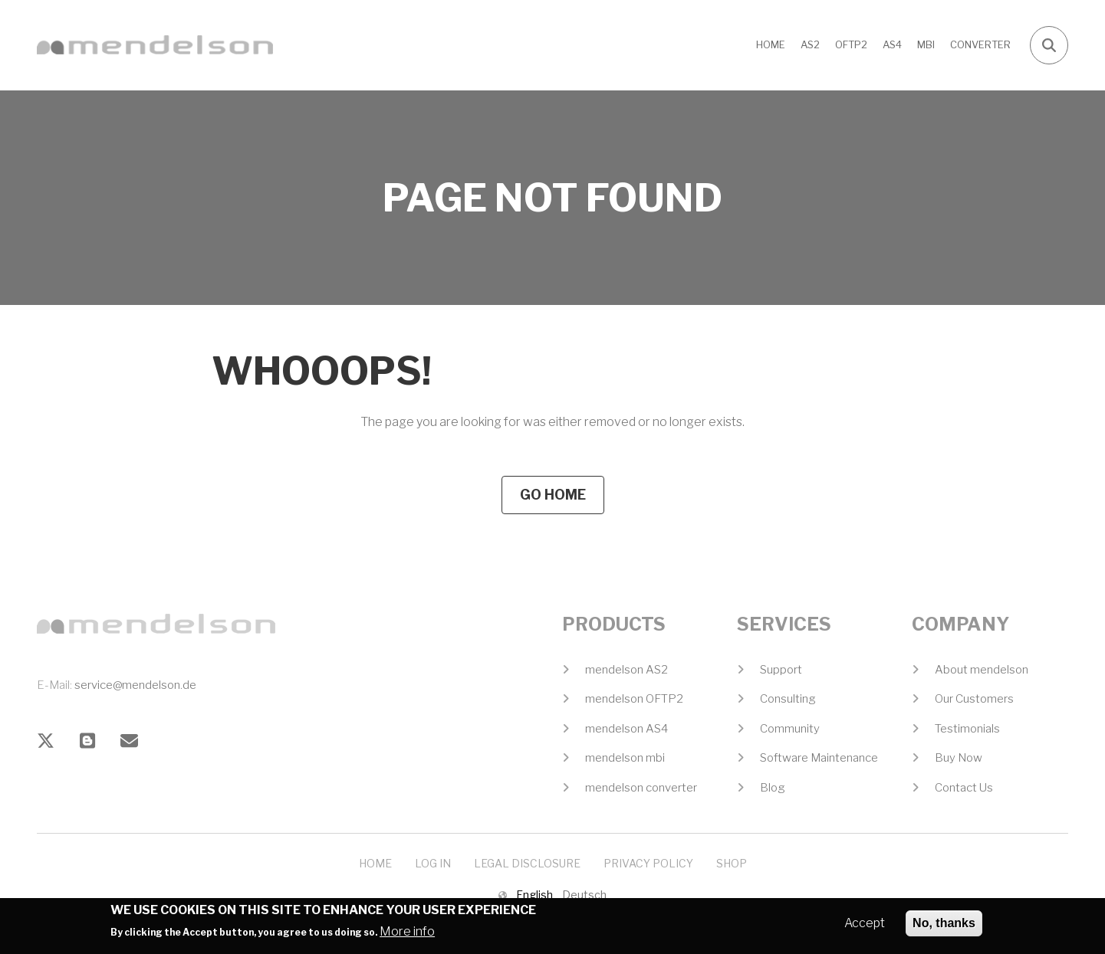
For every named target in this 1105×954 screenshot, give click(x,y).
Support (781, 670)
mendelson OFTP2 (634, 699)
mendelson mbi (625, 758)
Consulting (788, 699)
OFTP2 (851, 44)
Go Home (553, 495)
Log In (433, 863)
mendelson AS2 (626, 670)
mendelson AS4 (626, 729)
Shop (731, 863)
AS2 (810, 44)
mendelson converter (641, 788)
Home (770, 44)
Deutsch (584, 894)
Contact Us (964, 788)
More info (407, 936)
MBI (926, 44)
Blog (772, 788)
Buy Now (958, 758)
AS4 (892, 44)
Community (790, 729)
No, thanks (944, 927)
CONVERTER (980, 44)
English (534, 894)
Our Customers (974, 699)
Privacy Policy (648, 863)
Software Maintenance (819, 758)
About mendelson (981, 670)
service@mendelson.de (135, 685)
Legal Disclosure (527, 863)
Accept (864, 927)
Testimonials (967, 729)
